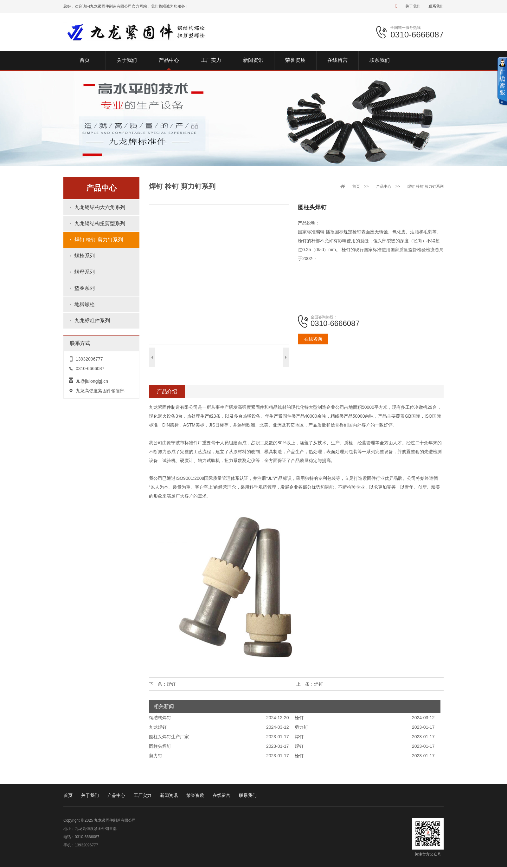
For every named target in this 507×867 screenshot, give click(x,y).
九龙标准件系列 (92, 320)
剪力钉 (301, 727)
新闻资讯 (169, 795)
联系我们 (436, 6)
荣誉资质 (195, 795)
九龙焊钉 (158, 727)
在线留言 (221, 795)
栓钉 (299, 717)
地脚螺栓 (84, 304)
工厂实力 (142, 795)
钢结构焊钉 (160, 717)
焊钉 (318, 684)
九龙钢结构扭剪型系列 (99, 223)
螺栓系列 (84, 255)
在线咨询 (313, 339)
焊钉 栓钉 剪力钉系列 (98, 239)
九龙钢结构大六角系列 (99, 207)
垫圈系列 (84, 288)
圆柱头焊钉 (160, 746)
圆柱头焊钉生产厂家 (169, 736)
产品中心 (383, 186)
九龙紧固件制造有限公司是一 (178, 407)
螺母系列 (84, 272)
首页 (356, 186)
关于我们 (412, 6)
